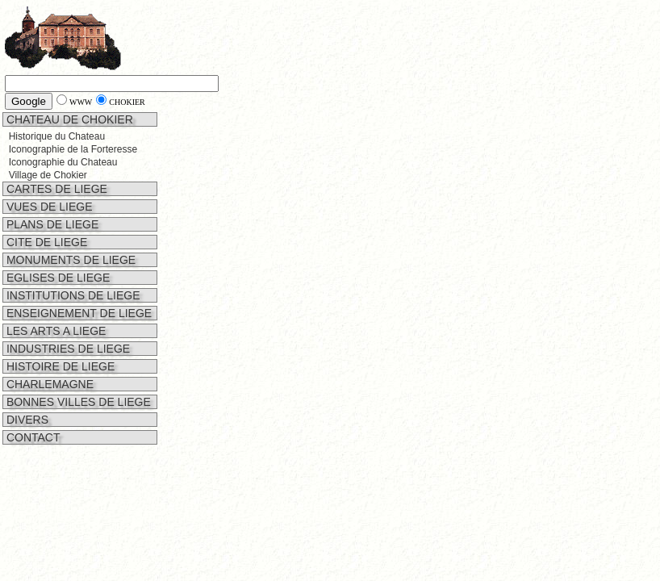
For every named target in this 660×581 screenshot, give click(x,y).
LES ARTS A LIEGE (54, 330)
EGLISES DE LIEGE (56, 277)
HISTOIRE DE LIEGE (59, 366)
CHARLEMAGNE (48, 384)
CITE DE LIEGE (45, 242)
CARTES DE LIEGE (55, 188)
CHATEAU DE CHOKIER (68, 119)
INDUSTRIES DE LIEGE (66, 348)
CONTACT (32, 437)
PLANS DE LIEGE (50, 224)
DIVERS (25, 419)
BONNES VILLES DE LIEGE (77, 401)
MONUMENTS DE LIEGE (69, 259)
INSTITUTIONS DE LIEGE (71, 295)
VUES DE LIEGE (47, 206)
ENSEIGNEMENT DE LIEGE (77, 313)
